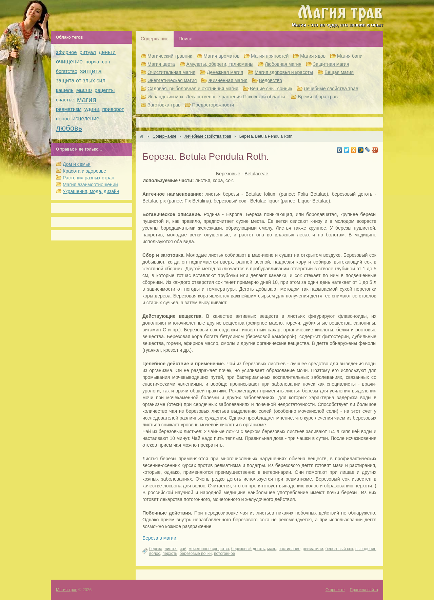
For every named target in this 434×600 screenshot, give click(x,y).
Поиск (185, 38)
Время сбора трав (318, 96)
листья (170, 548)
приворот (113, 109)
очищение (69, 61)
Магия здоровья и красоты (284, 72)
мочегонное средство (209, 548)
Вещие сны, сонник (271, 88)
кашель (65, 90)
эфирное (66, 52)
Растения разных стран (88, 177)
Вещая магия (339, 72)
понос (63, 118)
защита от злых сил (80, 80)
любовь (69, 128)
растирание (289, 548)
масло (84, 90)
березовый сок (339, 548)
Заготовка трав (164, 105)
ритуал (88, 52)
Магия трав (66, 589)
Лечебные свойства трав (331, 88)
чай (183, 548)
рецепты (105, 90)
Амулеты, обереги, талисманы (220, 64)
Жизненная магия (227, 80)
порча (92, 61)
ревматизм (313, 548)
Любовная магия (283, 64)
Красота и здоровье (84, 171)
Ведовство (270, 80)
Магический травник (169, 56)
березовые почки (196, 553)
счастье (65, 99)
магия (86, 99)
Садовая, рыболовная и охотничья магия (192, 88)
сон (106, 61)
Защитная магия (331, 64)
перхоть (169, 553)
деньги (107, 52)
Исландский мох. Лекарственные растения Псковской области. (216, 96)
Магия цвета (161, 64)
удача (91, 109)
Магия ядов (313, 56)
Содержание (155, 38)
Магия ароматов (221, 56)
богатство (66, 71)
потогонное (224, 553)
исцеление (86, 118)
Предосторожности (213, 105)
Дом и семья (77, 164)
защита (91, 71)
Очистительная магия (171, 72)
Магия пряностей (270, 56)
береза (155, 548)
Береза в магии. (160, 538)
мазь (271, 548)
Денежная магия (225, 72)
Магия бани (349, 56)
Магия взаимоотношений (90, 184)
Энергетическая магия (172, 80)
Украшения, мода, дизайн (91, 191)
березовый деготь (248, 548)
